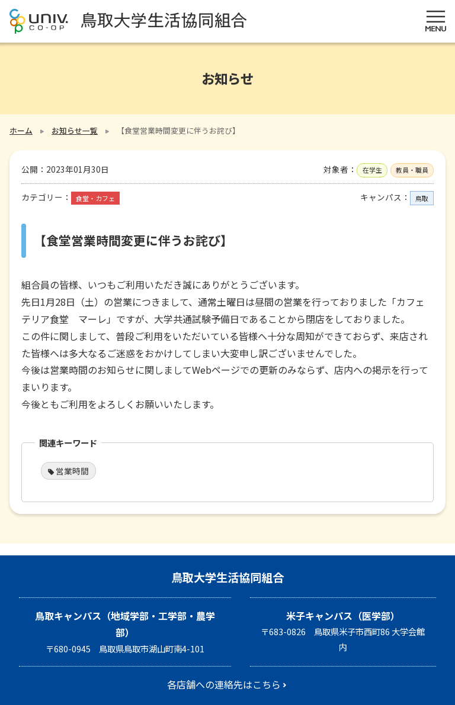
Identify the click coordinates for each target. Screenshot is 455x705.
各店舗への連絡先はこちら (224, 684)
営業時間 (72, 471)
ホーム (21, 130)
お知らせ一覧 (75, 130)
